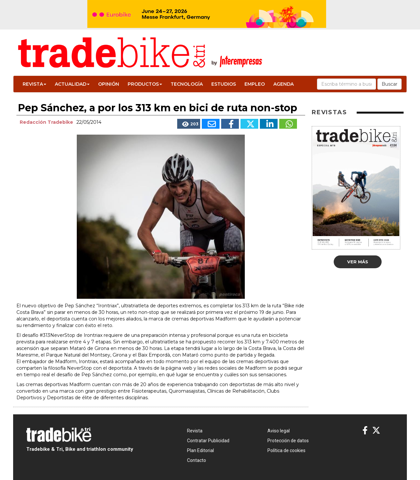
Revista (34, 84)
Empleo (254, 84)
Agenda (283, 84)
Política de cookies (286, 450)
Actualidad (72, 84)
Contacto (196, 460)
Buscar (389, 84)
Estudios (223, 84)
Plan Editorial (200, 450)
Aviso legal (278, 430)
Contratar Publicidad (208, 440)
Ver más (357, 261)
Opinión (108, 84)
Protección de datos (288, 440)
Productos (145, 84)
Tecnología (187, 84)
